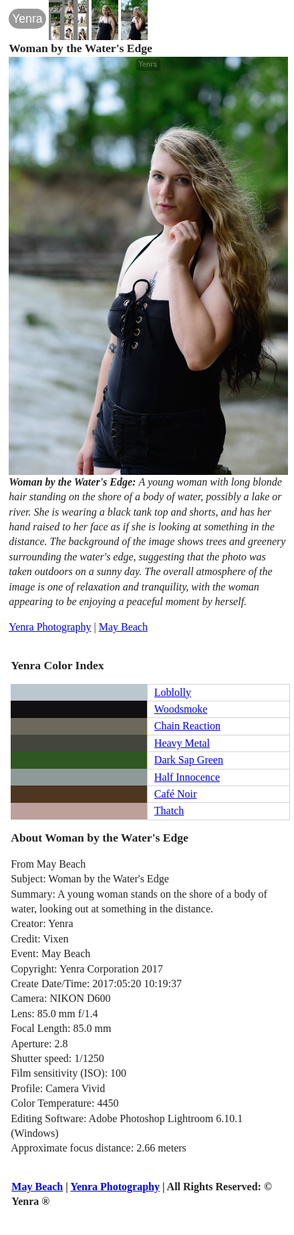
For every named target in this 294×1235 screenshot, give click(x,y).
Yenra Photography (50, 627)
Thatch (169, 810)
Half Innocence (187, 777)
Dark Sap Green (188, 759)
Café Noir (175, 794)
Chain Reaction (187, 725)
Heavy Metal (182, 743)
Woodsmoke (181, 709)
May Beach (123, 627)
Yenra (27, 18)
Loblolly (172, 692)
